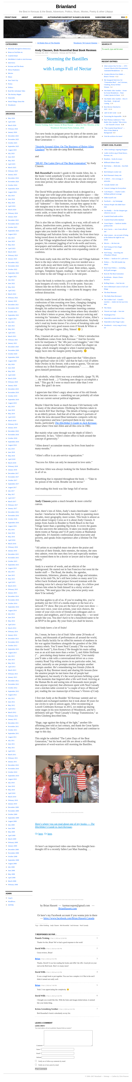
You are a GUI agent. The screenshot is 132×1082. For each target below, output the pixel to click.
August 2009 (12, 821)
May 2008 (11, 874)
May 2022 (11, 287)
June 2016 (11, 533)
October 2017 (12, 480)
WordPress (11, 901)
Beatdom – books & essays (113, 159)
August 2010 (12, 779)
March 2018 (12, 463)
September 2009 (13, 818)
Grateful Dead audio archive (113, 216)
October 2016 (12, 519)
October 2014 (12, 603)
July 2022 (11, 280)
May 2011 (11, 748)
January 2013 (12, 677)
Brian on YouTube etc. (15, 52)
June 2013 (11, 660)
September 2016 (13, 523)
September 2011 (13, 733)
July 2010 (11, 783)
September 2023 (13, 231)
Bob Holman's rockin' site (112, 172)
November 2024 (13, 181)
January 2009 (12, 846)
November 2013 (13, 642)
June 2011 (11, 744)
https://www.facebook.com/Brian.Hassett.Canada (68, 918)
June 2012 (11, 702)
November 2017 (13, 477)
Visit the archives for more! (113, 136)
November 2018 (13, 435)
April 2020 (11, 375)
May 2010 (11, 790)
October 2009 (12, 814)
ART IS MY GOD (110, 113)
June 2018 (11, 452)
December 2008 (13, 849)
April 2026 (11, 122)
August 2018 (12, 445)
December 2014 (13, 596)
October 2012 (12, 688)
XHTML (11, 905)
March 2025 (12, 167)
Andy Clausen (54, 925)
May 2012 (11, 705)
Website (38, 1060)
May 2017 (11, 494)
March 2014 (12, 628)
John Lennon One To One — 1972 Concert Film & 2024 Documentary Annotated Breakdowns (116, 68)
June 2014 (11, 617)
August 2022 (12, 276)
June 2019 (11, 410)
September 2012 (13, 691)
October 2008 (12, 856)
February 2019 (13, 424)
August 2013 (12, 653)
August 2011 (12, 737)
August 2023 (12, 234)
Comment (40, 1049)
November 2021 (13, 308)
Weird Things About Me (16, 101)
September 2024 (13, 189)
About (25, 17)
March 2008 (12, 881)
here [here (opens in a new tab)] (40, 833)
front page (10, 17)
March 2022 (12, 294)
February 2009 (13, 842)
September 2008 (13, 860)
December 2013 (13, 639)
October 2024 (12, 185)
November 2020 (13, 350)
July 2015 (11, 572)
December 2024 (13, 178)
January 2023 (12, 259)
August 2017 (12, 487)
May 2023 (11, 245)
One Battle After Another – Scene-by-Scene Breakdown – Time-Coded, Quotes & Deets (115, 93)
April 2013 (11, 667)
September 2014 (13, 607)
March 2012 (12, 712)
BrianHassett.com (67, 908)
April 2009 (11, 835)
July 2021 (11, 322)
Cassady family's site (111, 185)
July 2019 (11, 406)
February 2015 (13, 589)
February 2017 (13, 505)
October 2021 (12, 312)
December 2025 (13, 136)
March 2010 (12, 797)
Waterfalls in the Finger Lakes (114, 322)
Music (10, 77)
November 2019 (13, 392)
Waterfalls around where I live (114, 318)
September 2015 (13, 565)
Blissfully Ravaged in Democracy (19, 49)
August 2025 (12, 150)
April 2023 (11, 248)
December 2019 (13, 389)
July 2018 (11, 449)
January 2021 (12, 343)
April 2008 (11, 878)
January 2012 (12, 719)
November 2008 (13, 853)
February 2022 (13, 298)
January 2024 (12, 217)
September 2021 (13, 315)
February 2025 (13, 171)
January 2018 (12, 470)
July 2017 (11, 491)
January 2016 (12, 551)
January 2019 (12, 428)
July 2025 (11, 153)
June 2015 (11, 575)
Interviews (11, 63)
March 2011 (12, 754)
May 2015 (11, 579)
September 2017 (13, 484)
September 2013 (13, 649)
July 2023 (11, 238)
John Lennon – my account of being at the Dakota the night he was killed (116, 237)
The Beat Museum (110, 292)
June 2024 (11, 199)
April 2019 (11, 417)
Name (38, 1052)
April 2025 (11, 164)
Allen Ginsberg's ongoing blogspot (115, 150)
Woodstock (11, 105)
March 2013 (12, 670)
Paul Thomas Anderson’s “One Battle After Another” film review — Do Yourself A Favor (115, 122)
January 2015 (12, 593)
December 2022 (13, 262)
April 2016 (11, 540)
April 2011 (11, 751)
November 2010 (13, 769)
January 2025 (12, 175)
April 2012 (11, 709)
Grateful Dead (13, 56)
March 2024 (12, 210)
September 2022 (13, 273)
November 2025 (13, 139)
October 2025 (12, 143)
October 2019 (12, 396)
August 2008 (12, 863)
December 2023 (13, 220)
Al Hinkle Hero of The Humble (48, 43)
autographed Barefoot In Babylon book (69, 17)
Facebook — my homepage (113, 201)
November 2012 (13, 684)
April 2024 (11, 206)
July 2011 (11, 740)
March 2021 (12, 336)
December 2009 (13, 807)
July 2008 (11, 867)
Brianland (66, 6)
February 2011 (13, 758)
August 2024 (12, 192)
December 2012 (13, 681)
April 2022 (11, 290)
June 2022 (11, 283)
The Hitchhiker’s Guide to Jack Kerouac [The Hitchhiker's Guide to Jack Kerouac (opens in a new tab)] (76, 422)
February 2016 (13, 547)
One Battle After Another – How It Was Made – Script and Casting (115, 101)
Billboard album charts (111, 162)
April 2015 (11, 582)
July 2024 (11, 196)
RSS (123, 17)
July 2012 (11, 698)
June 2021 (11, 326)
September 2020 (13, 357)
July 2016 (11, 529)
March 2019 (12, 420)
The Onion (107, 308)
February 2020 (13, 382)
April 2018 (11, 459)
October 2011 (12, 730)
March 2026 (12, 125)
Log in (10, 898)
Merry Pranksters (14, 70)
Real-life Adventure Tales (16, 91)
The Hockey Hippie (14, 94)
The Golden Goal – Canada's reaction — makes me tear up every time (116, 302)
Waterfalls (11, 98)
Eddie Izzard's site (110, 198)
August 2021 (12, 319)
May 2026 (11, 118)
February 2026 (13, 129)
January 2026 (12, 132)
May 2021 (11, 329)
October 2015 (12, 561)
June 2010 (11, 786)
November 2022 (13, 266)
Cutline (114, 1079)
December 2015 (13, 554)
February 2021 (13, 340)
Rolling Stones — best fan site (114, 283)
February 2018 (13, 466)
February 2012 (13, 716)
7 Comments (54, 53)
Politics (10, 87)
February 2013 (13, 674)
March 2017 (12, 501)
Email (38, 1056)
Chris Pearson (124, 1079)
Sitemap (106, 1079)
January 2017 (12, 508)
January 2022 (12, 301)
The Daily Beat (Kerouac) (112, 296)
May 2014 (11, 621)
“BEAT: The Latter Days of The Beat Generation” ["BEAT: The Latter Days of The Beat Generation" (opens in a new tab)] (61, 163)
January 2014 (12, 635)
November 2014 (13, 600)
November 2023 (13, 224)
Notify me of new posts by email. (48, 1068)
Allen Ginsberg (44, 925)
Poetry (10, 84)
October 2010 (12, 772)
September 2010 (13, 776)
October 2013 (12, 645)
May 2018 (11, 456)
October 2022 (12, 269)
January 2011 (12, 762)
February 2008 (13, 884)
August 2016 (12, 526)
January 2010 (12, 804)
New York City (13, 80)
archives (38, 17)
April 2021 (11, 333)
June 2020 (11, 368)
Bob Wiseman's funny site (113, 175)
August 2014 (12, 610)
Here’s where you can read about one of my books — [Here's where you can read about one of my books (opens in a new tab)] (65, 825)
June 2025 (11, 157)
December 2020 (13, 347)
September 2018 (13, 442)
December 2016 (13, 512)
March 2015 (12, 586)
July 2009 (11, 825)
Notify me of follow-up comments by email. (52, 1064)
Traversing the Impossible (112, 116)
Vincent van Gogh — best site (114, 311)
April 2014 (11, 624)
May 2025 (11, 160)
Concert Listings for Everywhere (115, 188)
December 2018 (13, 431)
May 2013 (11, 663)
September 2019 (13, 399)
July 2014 (11, 614)
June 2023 (11, 241)
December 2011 (13, 723)
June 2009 (11, 828)
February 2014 (13, 631)
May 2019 (11, 414)
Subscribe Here (103, 17)
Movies (10, 73)
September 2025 (13, 146)
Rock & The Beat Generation (114, 274)
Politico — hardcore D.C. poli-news (116, 259)
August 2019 (12, 403)
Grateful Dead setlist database (114, 220)
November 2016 (13, 515)
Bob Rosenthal (64, 925)
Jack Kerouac (74, 925)
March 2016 (12, 544)
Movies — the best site (111, 243)
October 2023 (12, 227)
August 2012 (12, 695)
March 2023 (12, 252)
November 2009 (13, 811)
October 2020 (12, 354)
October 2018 (12, 438)
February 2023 (13, 255)
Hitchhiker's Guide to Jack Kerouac (20, 59)
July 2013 (11, 656)
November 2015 (13, 558)
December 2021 (13, 305)
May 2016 (11, 537)
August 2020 (12, 361)
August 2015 (12, 568)
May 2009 (11, 832)
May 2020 (11, 371)
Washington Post (109, 315)
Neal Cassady (84, 925)
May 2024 (11, 203)
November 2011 (13, 726)
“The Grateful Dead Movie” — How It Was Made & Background (114, 130)
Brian (37, 959)
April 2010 (11, 793)
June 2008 (11, 870)
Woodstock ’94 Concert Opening (85, 43)
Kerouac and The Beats (16, 66)
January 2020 (12, 385)
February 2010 (13, 800)
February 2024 (13, 213)
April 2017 (11, 498)
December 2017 (13, 473)
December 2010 (13, 765)
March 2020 (12, 378)
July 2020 (11, 364)
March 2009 (12, 839)
